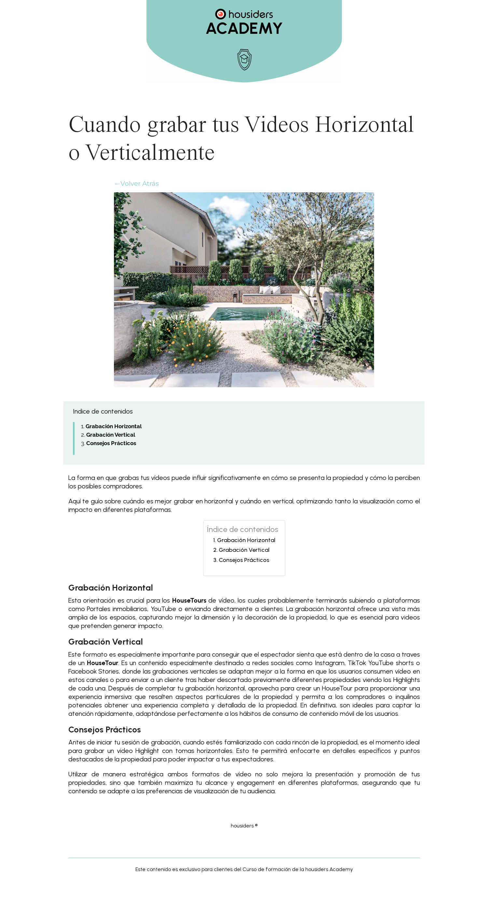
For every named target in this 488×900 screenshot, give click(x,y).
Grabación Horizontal (246, 540)
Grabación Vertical (244, 549)
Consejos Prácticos (244, 560)
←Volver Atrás (136, 183)
